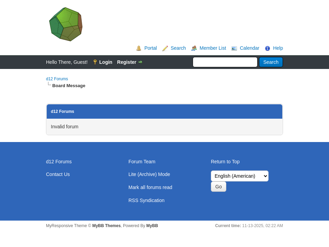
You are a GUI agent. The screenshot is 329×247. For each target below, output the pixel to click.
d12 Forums (57, 79)
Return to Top (225, 161)
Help (278, 48)
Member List (213, 48)
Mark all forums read (150, 187)
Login (105, 62)
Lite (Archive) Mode (149, 174)
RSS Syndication (146, 200)
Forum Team (141, 161)
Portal (150, 48)
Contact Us (58, 174)
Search (178, 48)
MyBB (152, 225)
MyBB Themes (106, 225)
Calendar (249, 48)
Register (126, 62)
